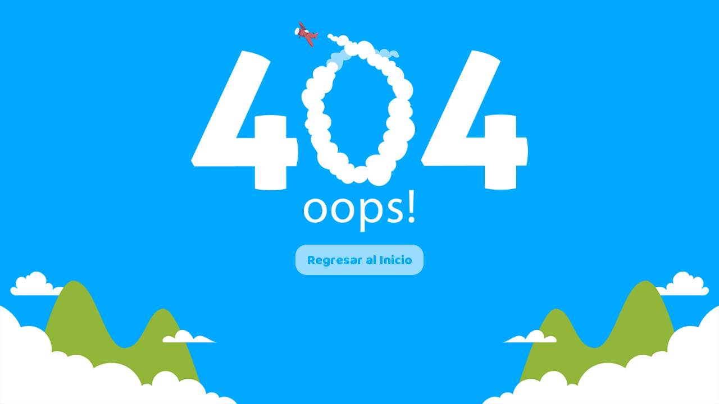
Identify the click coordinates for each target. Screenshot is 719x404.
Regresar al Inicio (359, 259)
